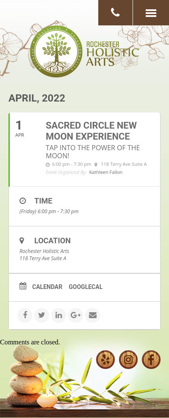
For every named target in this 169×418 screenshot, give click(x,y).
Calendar (47, 286)
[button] (151, 12)
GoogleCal (86, 286)
